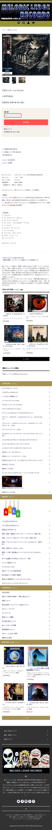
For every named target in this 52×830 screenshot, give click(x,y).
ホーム (4, 30)
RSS (35, 818)
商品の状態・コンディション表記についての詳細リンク (20, 260)
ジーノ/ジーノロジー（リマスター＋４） (13, 703)
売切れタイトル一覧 (12, 30)
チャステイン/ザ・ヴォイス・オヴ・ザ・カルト (37, 703)
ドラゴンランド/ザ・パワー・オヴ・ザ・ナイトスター (14, 345)
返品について (8, 129)
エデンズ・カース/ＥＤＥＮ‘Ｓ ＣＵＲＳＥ (14, 315)
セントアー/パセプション (34, 314)
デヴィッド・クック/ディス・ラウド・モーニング (37, 345)
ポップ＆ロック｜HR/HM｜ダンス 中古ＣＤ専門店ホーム (20, 815)
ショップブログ (28, 818)
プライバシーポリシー (17, 818)
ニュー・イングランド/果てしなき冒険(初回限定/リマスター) (37, 669)
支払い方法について (40, 815)
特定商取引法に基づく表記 (12, 132)
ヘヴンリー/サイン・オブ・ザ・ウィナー (13, 667)
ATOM (38, 818)
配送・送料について (14, 817)
